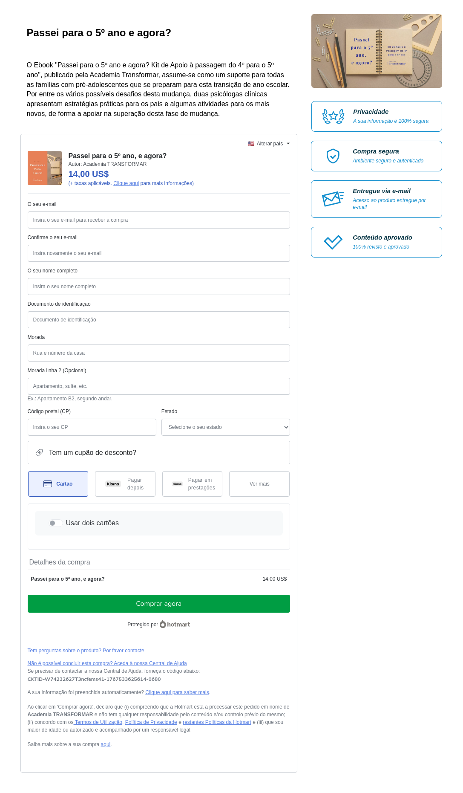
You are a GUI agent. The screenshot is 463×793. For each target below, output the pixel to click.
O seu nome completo (53, 271)
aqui (106, 744)
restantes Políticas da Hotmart (217, 722)
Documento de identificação (59, 304)
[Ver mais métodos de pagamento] (259, 484)
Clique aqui (126, 183)
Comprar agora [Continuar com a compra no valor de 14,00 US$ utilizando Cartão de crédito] (158, 603)
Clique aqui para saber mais (177, 692)
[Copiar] (94, 679)
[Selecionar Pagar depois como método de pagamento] (125, 484)
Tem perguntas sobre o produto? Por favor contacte (86, 651)
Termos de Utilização (98, 722)
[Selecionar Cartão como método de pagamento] (58, 484)
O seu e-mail (42, 204)
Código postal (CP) (49, 411)
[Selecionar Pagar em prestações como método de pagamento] (192, 484)
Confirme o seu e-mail (53, 237)
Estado (169, 411)
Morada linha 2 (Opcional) (57, 370)
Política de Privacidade (151, 722)
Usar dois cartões (92, 523)
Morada (36, 337)
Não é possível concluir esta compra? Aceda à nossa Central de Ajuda (107, 663)
